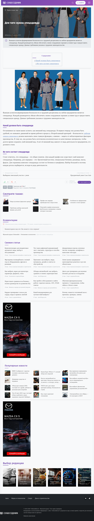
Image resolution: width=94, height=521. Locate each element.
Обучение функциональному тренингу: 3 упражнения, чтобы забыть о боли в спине (73, 283)
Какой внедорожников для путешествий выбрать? (43, 293)
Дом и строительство (26, 255)
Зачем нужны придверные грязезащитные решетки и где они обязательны (74, 262)
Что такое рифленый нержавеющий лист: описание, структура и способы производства (46, 250)
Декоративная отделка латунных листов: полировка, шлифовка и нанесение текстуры (73, 250)
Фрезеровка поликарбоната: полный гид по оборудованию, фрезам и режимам (17, 262)
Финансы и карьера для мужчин (17, 287)
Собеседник (14, 2)
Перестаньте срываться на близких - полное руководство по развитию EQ (17, 282)
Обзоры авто (43, 276)
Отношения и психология (28, 234)
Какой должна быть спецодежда (47, 61)
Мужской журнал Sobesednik (11, 234)
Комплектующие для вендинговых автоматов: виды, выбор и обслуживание (16, 250)
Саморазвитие (28, 287)
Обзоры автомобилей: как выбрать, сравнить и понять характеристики (46, 272)
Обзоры (22, 276)
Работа (55, 287)
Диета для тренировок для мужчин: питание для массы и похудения (74, 272)
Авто (39, 276)
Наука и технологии (18, 498)
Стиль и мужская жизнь (15, 255)
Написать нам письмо (29, 515)
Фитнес (77, 287)
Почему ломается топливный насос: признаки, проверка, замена (74, 293)
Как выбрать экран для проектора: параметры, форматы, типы (16, 272)
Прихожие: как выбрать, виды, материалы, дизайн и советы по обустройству (44, 262)
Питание (77, 276)
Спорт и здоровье (70, 276)
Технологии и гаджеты (14, 276)
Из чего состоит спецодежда (47, 64)
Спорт (30, 498)
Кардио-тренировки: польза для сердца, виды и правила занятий (16, 293)
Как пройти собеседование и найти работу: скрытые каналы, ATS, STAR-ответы (46, 283)
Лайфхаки (71, 297)
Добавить (70, 181)
